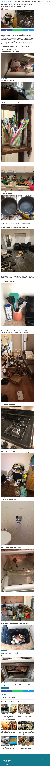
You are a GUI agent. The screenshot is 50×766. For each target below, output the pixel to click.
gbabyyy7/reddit (3, 621)
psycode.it (18, 764)
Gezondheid (34, 1)
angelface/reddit (3, 449)
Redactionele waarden (30, 764)
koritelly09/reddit (3, 191)
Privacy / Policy (42, 760)
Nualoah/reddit (3, 100)
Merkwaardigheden (26, 1)
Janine (6, 8)
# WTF (2, 687)
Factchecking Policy (29, 760)
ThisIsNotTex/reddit (4, 650)
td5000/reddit (3, 402)
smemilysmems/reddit (4, 220)
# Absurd (6, 687)
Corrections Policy (29, 762)
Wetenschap (18, 1)
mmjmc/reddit (3, 497)
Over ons (18, 760)
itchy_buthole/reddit (4, 78)
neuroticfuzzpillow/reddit (4, 682)
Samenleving (40, 1)
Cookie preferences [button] (43, 762)
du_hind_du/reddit (3, 545)
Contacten (18, 762)
